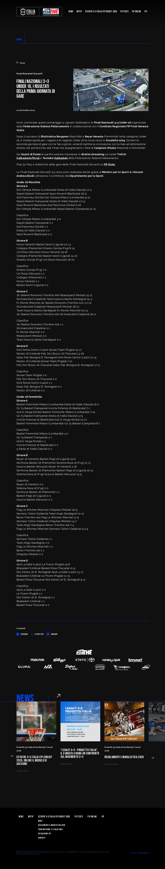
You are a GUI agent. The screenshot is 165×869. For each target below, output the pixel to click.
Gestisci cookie (34, 854)
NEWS (19, 39)
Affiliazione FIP (44, 833)
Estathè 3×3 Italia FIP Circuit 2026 (101, 11)
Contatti (41, 838)
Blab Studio (143, 853)
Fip (145, 11)
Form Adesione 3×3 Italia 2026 (50, 829)
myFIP (79, 11)
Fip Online (136, 11)
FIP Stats (124, 11)
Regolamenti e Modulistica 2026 (51, 825)
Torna (20, 63)
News (71, 11)
